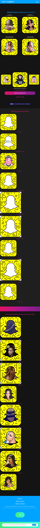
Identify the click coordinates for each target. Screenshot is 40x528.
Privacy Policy (20, 501)
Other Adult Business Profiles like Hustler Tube (20, 314)
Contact (20, 498)
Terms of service (20, 503)
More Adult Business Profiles (20, 111)
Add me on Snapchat (20, 93)
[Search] (20, 524)
